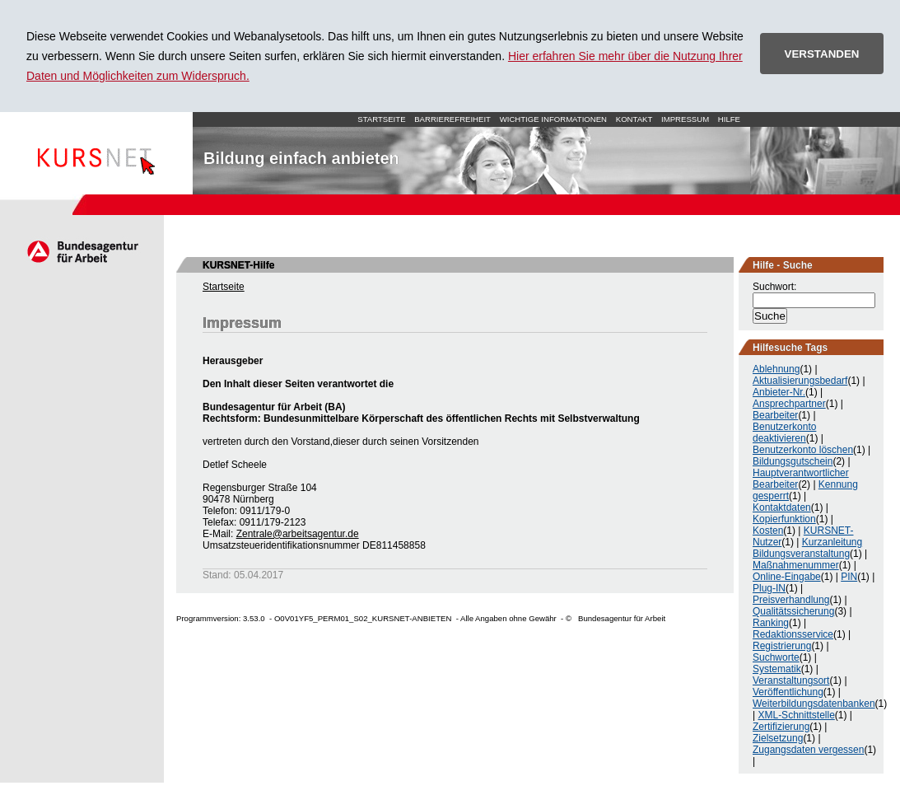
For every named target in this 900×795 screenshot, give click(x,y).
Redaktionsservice (793, 634)
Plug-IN (769, 588)
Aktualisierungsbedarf (800, 380)
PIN (849, 576)
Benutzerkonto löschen (803, 450)
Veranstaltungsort (791, 680)
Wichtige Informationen (553, 119)
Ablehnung (776, 369)
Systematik (777, 669)
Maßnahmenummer (796, 565)
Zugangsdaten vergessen (808, 749)
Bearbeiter (775, 415)
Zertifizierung (781, 726)
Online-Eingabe (787, 576)
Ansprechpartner (789, 403)
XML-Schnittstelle (796, 715)
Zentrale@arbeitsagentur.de (297, 534)
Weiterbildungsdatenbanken (814, 703)
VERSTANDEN (822, 54)
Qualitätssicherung (793, 611)
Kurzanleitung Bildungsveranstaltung (807, 547)
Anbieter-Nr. (779, 392)
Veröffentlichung (788, 692)
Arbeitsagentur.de (82, 251)
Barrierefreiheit (452, 119)
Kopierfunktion (784, 519)
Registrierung (782, 646)
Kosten (768, 530)
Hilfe (729, 119)
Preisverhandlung (791, 600)
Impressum (685, 119)
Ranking (771, 623)
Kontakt (634, 119)
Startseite (96, 153)
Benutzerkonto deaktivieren (784, 432)
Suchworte (776, 657)
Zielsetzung (778, 738)
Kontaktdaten (782, 507)
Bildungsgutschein (792, 461)
